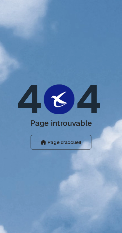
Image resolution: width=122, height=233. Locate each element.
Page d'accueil (61, 142)
